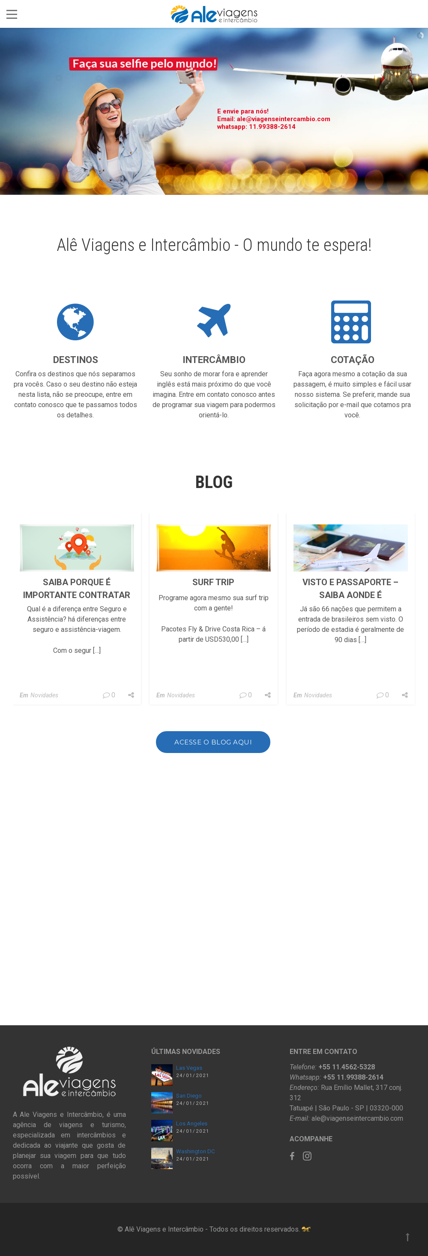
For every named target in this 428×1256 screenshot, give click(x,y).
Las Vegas (189, 1068)
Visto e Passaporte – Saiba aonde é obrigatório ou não (350, 699)
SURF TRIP (213, 686)
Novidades (44, 799)
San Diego (189, 1095)
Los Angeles (191, 1123)
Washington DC (195, 1151)
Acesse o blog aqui (213, 754)
